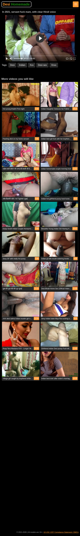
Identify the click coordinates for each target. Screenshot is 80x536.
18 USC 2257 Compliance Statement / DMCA (61, 532)
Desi (16, 4)
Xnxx (53, 65)
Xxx (32, 65)
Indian (22, 65)
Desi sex (42, 65)
